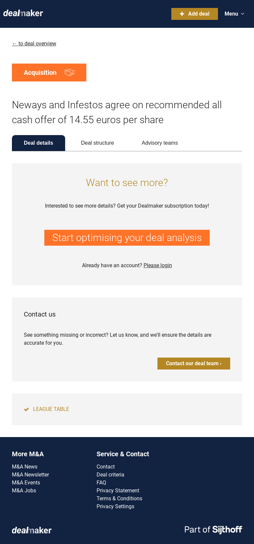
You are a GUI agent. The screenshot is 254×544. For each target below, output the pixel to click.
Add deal (194, 14)
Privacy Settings (115, 506)
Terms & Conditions (119, 498)
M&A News (24, 467)
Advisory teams (160, 143)
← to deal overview (34, 43)
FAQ (101, 482)
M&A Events (26, 482)
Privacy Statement (118, 490)
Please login (158, 265)
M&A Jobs (24, 490)
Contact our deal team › (194, 363)
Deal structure (97, 143)
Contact (106, 467)
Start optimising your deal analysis (127, 237)
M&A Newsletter (30, 474)
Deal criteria (110, 474)
